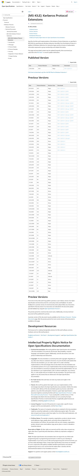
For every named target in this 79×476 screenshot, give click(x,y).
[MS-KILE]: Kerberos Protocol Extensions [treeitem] (15, 39)
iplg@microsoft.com (49, 400)
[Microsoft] (3, 2)
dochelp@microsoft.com (62, 451)
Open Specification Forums (52, 308)
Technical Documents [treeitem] (12, 31)
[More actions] (75, 11)
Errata (67, 103)
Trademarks (64, 469)
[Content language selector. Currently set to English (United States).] (9, 465)
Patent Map (58, 406)
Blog (21, 469)
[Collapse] (22, 11)
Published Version (33, 29)
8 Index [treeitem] (9, 58)
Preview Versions (33, 33)
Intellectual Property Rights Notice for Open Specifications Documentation (47, 37)
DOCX (69, 68)
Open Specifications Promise (63, 393)
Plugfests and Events (33, 335)
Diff (67, 91)
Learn (29, 11)
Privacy (33, 469)
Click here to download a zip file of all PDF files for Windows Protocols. (47, 72)
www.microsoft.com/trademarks (39, 415)
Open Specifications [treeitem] (7, 18)
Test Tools (43, 335)
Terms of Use (56, 469)
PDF (65, 68)
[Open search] (71, 2)
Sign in (75, 2)
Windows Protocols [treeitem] (10, 27)
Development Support (53, 335)
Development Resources (35, 35)
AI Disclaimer (5, 469)
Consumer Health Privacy (44, 469)
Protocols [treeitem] (6, 22)
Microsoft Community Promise (39, 395)
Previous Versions (33, 31)
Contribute (27, 469)
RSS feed (39, 52)
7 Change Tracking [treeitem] (12, 56)
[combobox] (13, 15)
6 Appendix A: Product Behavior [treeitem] (15, 54)
